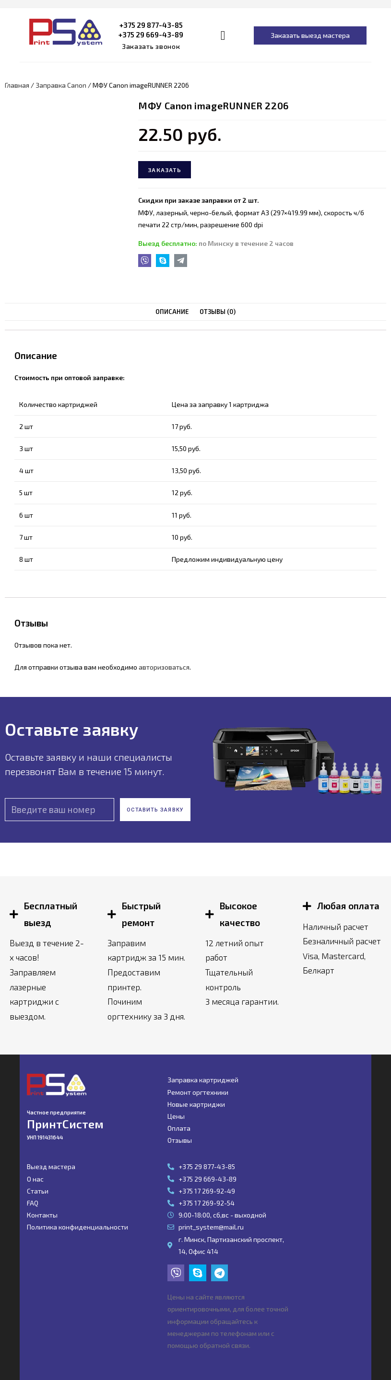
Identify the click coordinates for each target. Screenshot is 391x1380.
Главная (17, 85)
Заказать (164, 169)
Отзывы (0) (217, 311)
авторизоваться (164, 666)
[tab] (172, 311)
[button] (151, 46)
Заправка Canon (61, 85)
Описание (172, 311)
